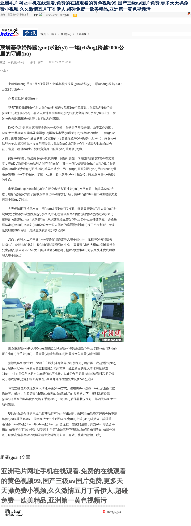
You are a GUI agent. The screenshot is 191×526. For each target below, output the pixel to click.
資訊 (53, 34)
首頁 (43, 34)
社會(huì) (66, 34)
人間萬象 (81, 34)
